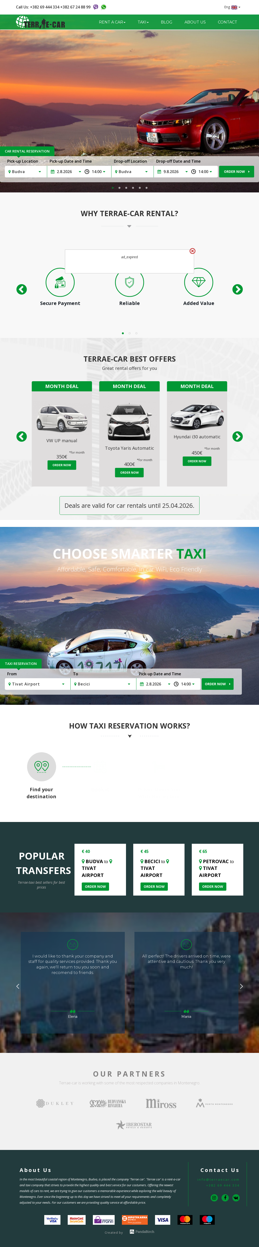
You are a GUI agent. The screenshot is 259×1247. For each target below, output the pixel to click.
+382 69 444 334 (223, 1185)
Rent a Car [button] (112, 22)
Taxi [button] (143, 22)
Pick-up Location (22, 161)
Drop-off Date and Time (178, 161)
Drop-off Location (130, 161)
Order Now (237, 171)
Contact (227, 22)
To (75, 674)
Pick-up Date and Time (71, 161)
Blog (166, 22)
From (12, 674)
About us (195, 22)
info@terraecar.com (218, 1179)
